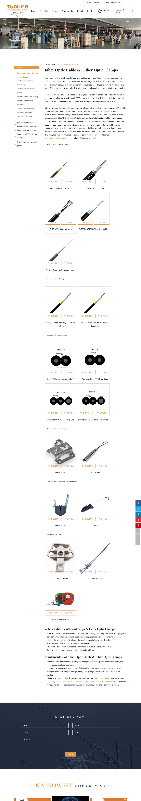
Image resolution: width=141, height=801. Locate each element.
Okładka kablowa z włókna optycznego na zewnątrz (25, 110)
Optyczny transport (50, 774)
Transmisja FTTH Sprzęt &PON (27, 136)
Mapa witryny (87, 795)
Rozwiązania (67, 11)
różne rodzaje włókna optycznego (58, 138)
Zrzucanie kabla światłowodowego (28, 97)
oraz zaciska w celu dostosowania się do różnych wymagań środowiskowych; (87, 567)
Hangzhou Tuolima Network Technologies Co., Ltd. (54, 795)
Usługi (80, 11)
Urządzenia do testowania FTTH (27, 144)
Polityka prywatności (90, 798)
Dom (33, 11)
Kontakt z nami (119, 11)
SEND (70, 643)
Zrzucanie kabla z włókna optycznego (25, 103)
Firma (55, 11)
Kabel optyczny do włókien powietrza (25, 91)
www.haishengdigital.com (117, 797)
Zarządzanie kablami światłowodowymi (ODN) (27, 124)
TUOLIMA (48, 95)
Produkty (44, 11)
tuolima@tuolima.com (111, 767)
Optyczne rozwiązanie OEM (53, 767)
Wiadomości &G (103, 11)
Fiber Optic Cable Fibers (24, 116)
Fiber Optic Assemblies (26, 130)
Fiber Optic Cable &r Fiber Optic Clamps (28, 75)
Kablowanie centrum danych (53, 770)
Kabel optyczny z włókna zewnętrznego (25, 83)
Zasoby (90, 11)
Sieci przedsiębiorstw (50, 763)
